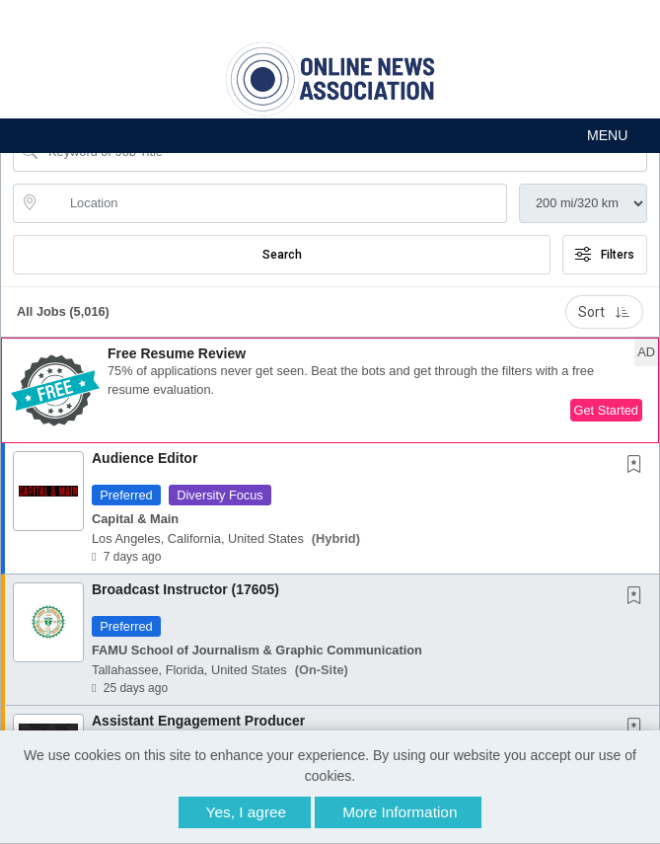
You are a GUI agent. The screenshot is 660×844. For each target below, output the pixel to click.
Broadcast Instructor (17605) (185, 589)
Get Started (606, 410)
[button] (330, 135)
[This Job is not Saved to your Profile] (638, 466)
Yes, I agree (246, 812)
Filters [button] (604, 255)
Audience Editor (144, 458)
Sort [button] (604, 312)
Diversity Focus (219, 495)
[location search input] (273, 203)
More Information (399, 812)
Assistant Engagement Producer (198, 721)
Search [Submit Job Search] (282, 255)
